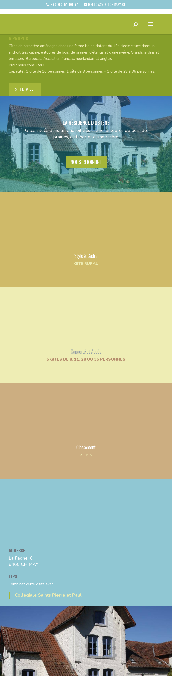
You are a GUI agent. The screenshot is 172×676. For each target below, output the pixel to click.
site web (24, 80)
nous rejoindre (86, 153)
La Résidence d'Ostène (86, 114)
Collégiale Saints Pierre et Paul (48, 587)
